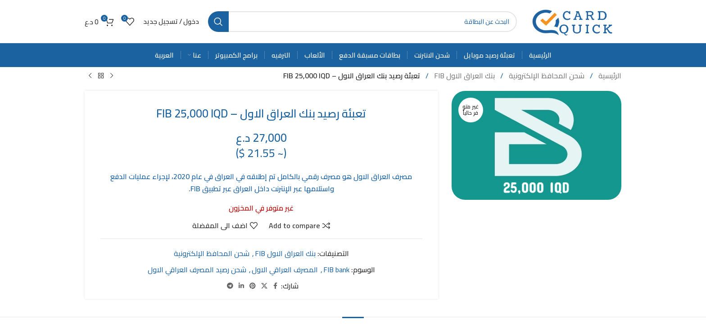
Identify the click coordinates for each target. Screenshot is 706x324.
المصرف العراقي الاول (285, 269)
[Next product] (90, 76)
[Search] (362, 21)
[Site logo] (573, 20)
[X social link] (264, 286)
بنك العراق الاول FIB (463, 75)
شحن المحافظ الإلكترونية (545, 75)
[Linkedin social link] (241, 286)
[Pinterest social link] (252, 286)
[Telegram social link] (230, 286)
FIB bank (336, 269)
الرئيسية (609, 75)
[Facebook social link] (275, 286)
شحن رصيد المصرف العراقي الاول (197, 269)
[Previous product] (111, 76)
